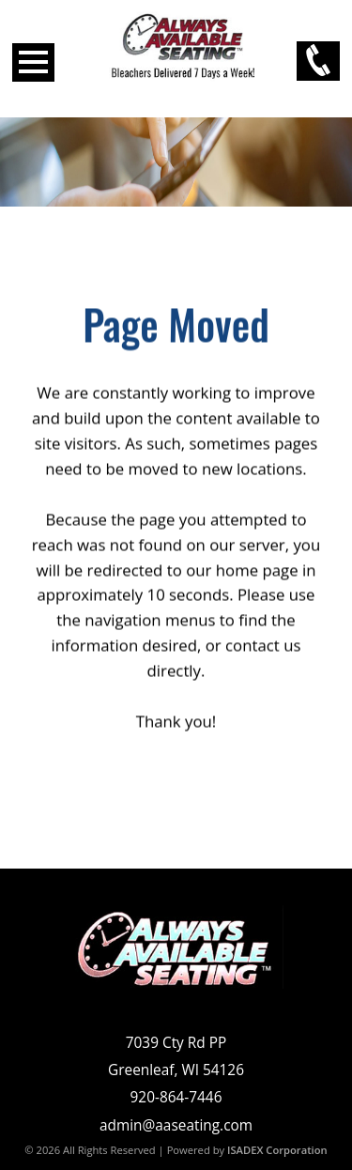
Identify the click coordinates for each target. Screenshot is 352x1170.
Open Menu (33, 62)
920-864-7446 (176, 1097)
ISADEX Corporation (277, 1150)
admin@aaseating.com (176, 1125)
